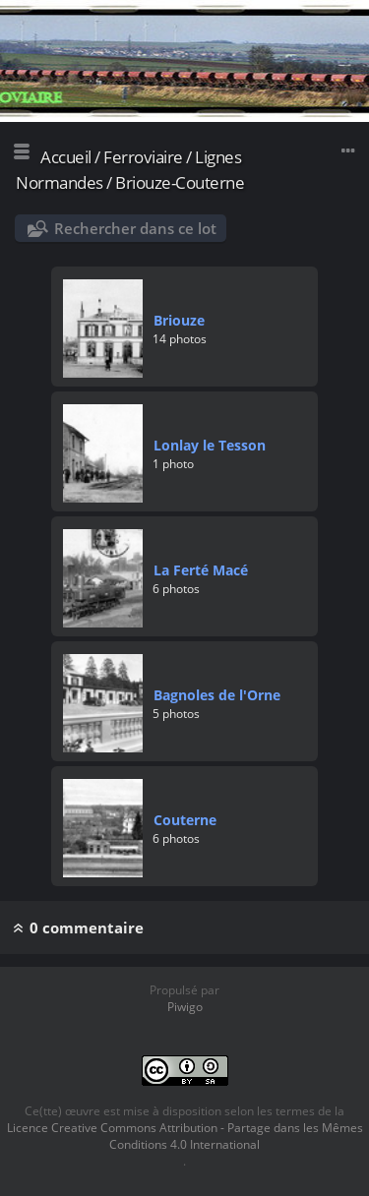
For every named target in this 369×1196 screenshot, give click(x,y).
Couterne (185, 819)
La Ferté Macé (201, 570)
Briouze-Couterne (179, 182)
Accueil (66, 157)
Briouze (179, 320)
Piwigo (185, 1006)
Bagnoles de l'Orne (217, 695)
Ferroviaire (143, 157)
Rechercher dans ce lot (135, 228)
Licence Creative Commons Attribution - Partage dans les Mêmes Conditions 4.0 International (185, 1136)
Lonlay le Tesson (210, 445)
